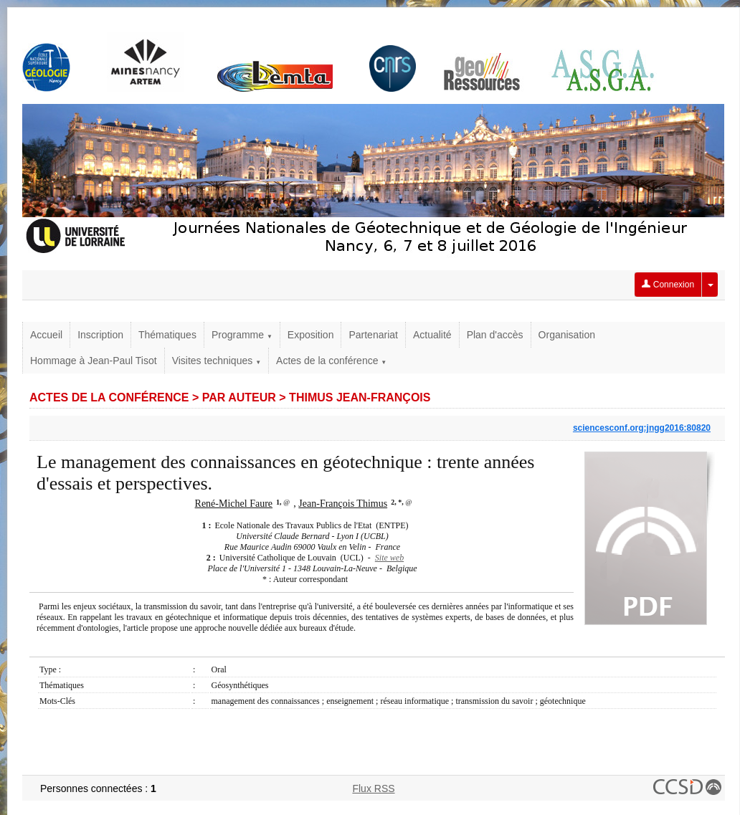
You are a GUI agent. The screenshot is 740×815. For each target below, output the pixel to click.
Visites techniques (216, 360)
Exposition (311, 334)
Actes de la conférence (331, 360)
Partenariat (372, 334)
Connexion (668, 285)
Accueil (46, 334)
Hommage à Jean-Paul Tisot (93, 360)
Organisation (567, 334)
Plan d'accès (495, 334)
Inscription (100, 334)
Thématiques (167, 334)
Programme (242, 334)
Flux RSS (373, 788)
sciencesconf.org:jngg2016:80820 (642, 428)
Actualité (432, 334)
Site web (389, 558)
